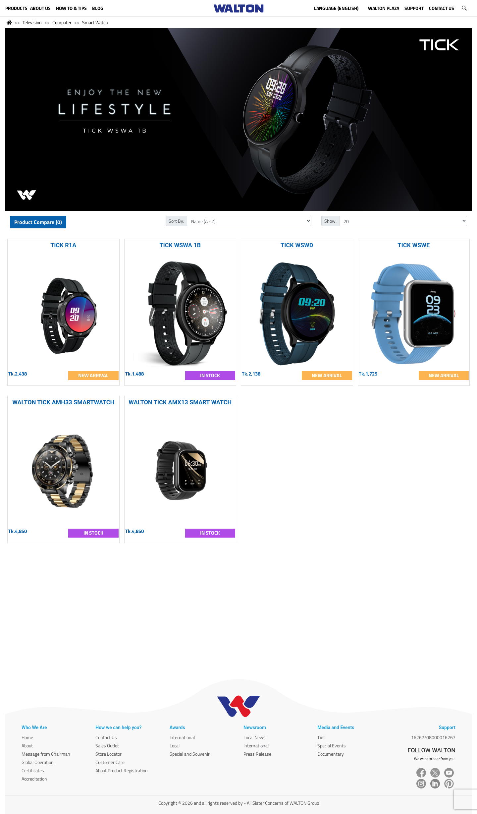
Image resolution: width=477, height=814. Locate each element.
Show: (330, 220)
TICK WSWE (414, 245)
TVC (321, 737)
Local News (254, 737)
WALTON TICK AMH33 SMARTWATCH (63, 402)
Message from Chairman (46, 753)
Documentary (330, 753)
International (182, 737)
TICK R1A (63, 245)
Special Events (331, 745)
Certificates (33, 770)
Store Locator (108, 753)
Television (32, 22)
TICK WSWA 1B (180, 245)
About (27, 745)
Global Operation (38, 762)
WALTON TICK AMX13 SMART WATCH (180, 402)
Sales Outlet (107, 745)
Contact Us (106, 737)
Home (27, 737)
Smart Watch (95, 22)
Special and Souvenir (190, 753)
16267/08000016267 (433, 737)
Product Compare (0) (38, 222)
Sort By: (176, 220)
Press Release (257, 753)
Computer (62, 22)
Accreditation (34, 778)
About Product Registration (121, 770)
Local (175, 745)
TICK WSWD (297, 245)
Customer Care (110, 762)
